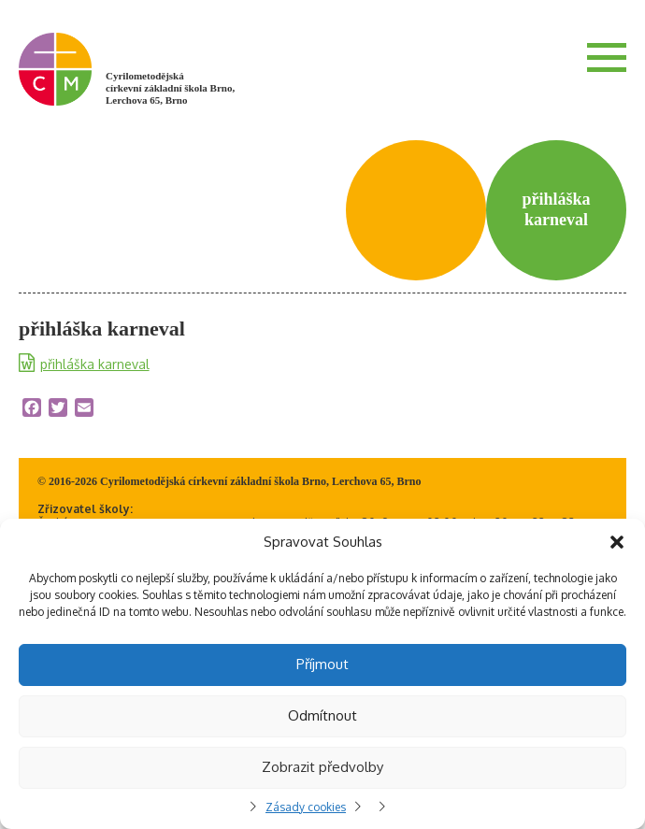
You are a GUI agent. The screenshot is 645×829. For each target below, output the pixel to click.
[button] (617, 542)
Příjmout (322, 664)
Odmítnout (322, 715)
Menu (606, 57)
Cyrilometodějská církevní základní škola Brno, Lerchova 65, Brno (170, 88)
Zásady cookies (305, 807)
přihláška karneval (95, 364)
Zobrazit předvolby (322, 767)
